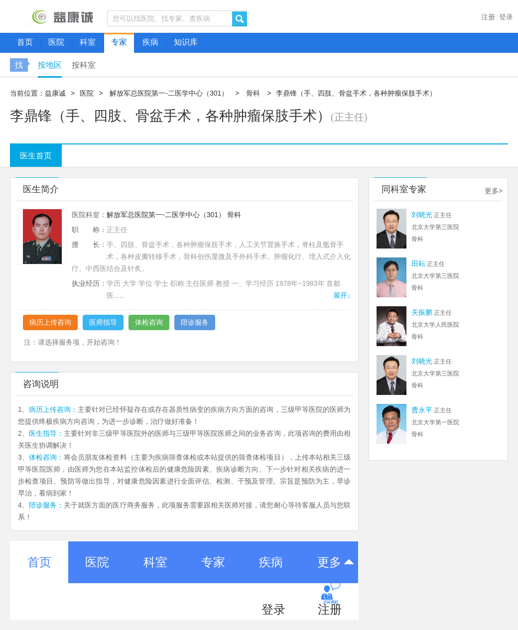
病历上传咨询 (50, 322)
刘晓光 (421, 215)
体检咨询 (149, 322)
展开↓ (342, 295)
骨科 (253, 93)
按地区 (50, 65)
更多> (494, 191)
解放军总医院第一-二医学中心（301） (169, 93)
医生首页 (36, 155)
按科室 (84, 65)
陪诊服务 (195, 322)
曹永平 (421, 410)
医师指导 (103, 322)
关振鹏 (421, 312)
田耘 (418, 263)
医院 (87, 93)
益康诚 (55, 93)
